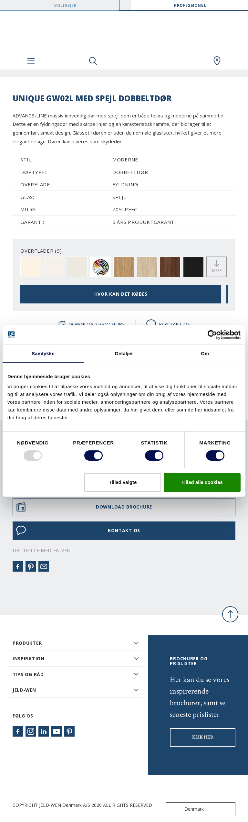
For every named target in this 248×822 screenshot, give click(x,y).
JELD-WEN (24, 690)
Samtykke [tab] (43, 353)
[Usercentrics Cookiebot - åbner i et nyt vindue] (212, 335)
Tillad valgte (123, 482)
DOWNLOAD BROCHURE (91, 324)
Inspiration (29, 658)
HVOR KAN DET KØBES (121, 294)
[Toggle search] (93, 61)
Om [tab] (205, 353)
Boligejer (65, 5)
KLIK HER (202, 737)
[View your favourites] (155, 61)
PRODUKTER (27, 643)
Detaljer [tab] (124, 353)
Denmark (186, 809)
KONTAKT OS (168, 324)
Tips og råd (28, 674)
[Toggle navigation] (31, 61)
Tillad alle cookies (202, 482)
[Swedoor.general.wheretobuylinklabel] (217, 61)
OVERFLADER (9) (41, 250)
